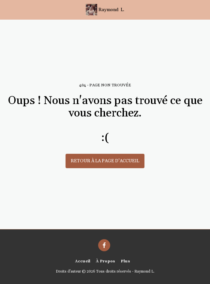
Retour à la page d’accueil (105, 161)
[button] (7, 9)
